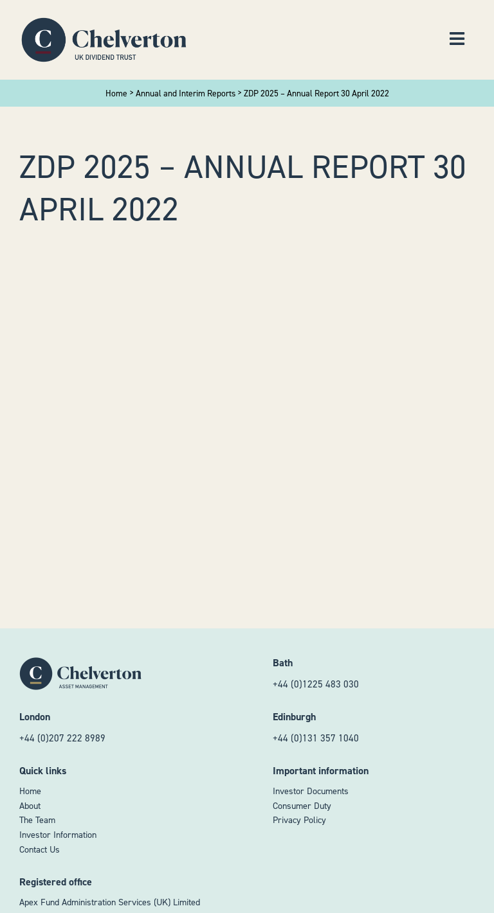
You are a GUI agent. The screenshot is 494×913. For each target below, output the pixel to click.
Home (30, 791)
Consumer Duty (302, 806)
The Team (37, 820)
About (30, 806)
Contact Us (39, 850)
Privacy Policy (299, 820)
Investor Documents (311, 791)
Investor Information (57, 835)
